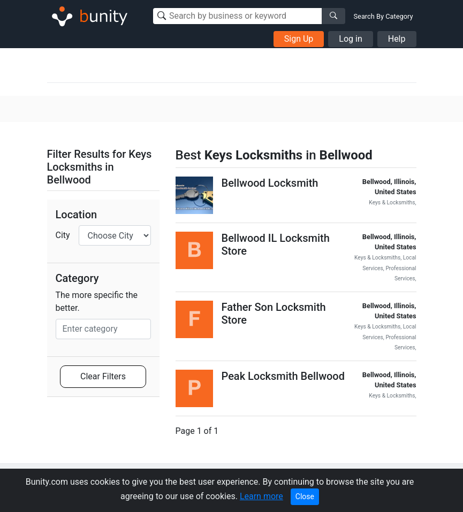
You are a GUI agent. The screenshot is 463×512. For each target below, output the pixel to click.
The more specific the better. (97, 301)
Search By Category (383, 16)
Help (397, 39)
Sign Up (299, 39)
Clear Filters (103, 376)
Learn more (261, 496)
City (63, 235)
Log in (350, 39)
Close (304, 496)
